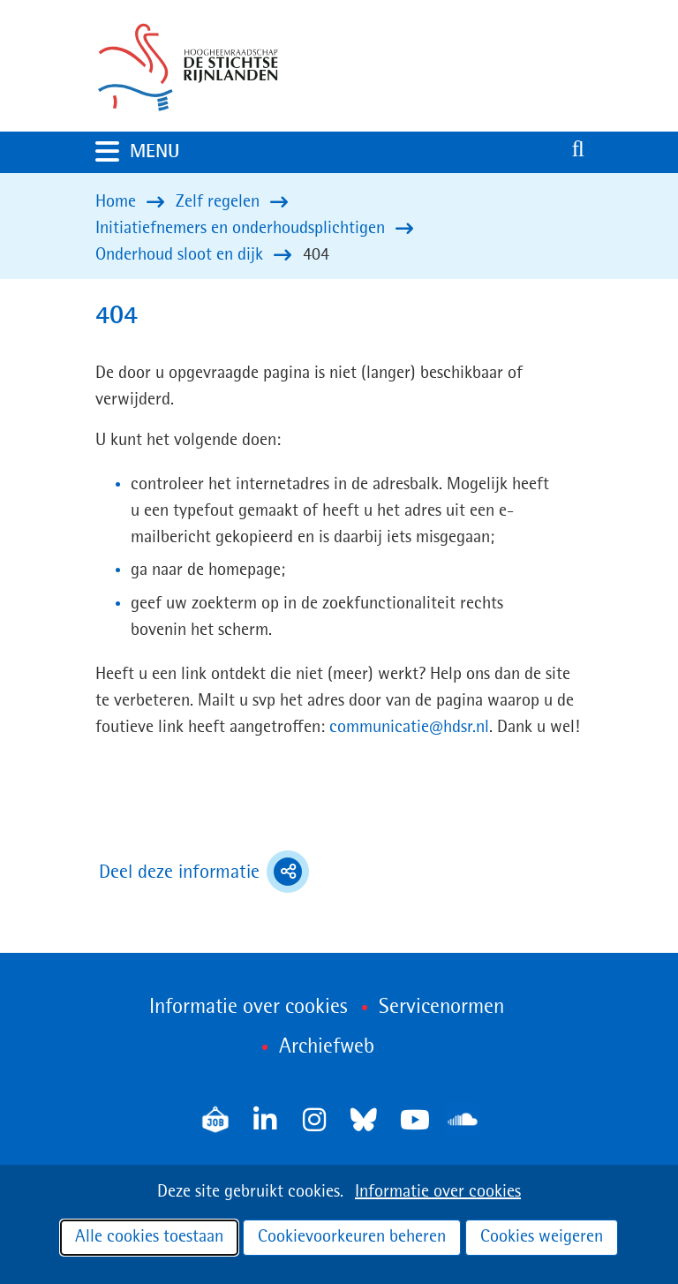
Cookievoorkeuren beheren (352, 1237)
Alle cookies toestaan (149, 1237)
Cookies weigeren (541, 1237)
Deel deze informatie (204, 871)
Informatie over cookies (438, 1192)
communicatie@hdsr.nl (409, 727)
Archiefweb (326, 1047)
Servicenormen (441, 1007)
